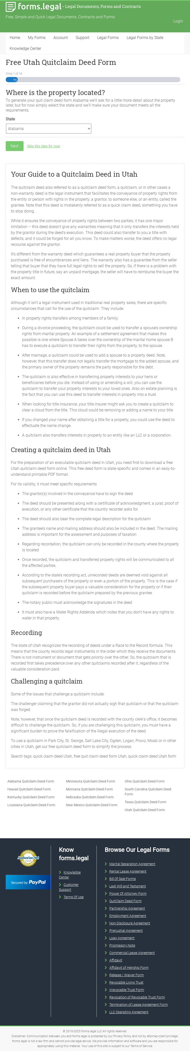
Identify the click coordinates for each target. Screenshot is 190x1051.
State (10, 119)
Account (60, 37)
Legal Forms (108, 37)
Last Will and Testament (127, 886)
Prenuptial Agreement (126, 931)
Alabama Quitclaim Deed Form (30, 781)
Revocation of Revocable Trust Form (137, 997)
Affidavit (115, 960)
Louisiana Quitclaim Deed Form (31, 805)
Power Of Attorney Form (127, 894)
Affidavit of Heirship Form (128, 968)
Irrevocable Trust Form (126, 990)
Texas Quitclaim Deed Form (145, 802)
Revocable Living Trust (126, 982)
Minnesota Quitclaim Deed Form (90, 781)
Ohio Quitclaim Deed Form (145, 781)
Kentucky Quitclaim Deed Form (30, 797)
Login (178, 21)
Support (82, 37)
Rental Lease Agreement (127, 871)
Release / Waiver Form (126, 975)
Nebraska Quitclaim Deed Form (90, 797)
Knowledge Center (25, 48)
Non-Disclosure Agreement (129, 923)
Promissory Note (122, 945)
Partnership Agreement (127, 908)
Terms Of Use (74, 897)
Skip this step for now (43, 146)
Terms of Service (141, 1046)
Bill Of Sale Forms (122, 879)
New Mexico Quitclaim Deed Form (91, 805)
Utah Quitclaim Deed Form (145, 810)
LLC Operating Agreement (128, 1012)
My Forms (37, 37)
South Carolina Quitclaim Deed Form (148, 791)
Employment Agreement (127, 916)
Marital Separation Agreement (132, 864)
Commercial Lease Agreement (132, 953)
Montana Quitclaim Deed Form (89, 789)
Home (15, 37)
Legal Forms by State (145, 37)
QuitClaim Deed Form (125, 901)
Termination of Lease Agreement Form (138, 1005)
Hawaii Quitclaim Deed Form (29, 789)
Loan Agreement (122, 938)
